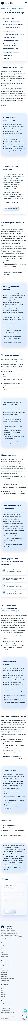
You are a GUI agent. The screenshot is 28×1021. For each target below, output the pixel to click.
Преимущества (7, 55)
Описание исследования (10, 18)
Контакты (3, 994)
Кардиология (4, 972)
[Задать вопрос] (25, 1010)
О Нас (2, 992)
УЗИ (2, 952)
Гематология (4, 966)
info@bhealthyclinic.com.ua (7, 1012)
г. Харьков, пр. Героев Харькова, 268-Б (10, 1003)
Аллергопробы (20, 8)
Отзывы (3, 990)
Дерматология (4, 970)
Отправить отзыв (10, 911)
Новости (3, 996)
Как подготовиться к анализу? (11, 27)
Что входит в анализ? (9, 31)
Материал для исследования (11, 21)
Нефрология (4, 976)
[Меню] (26, 3)
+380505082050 (10, 202)
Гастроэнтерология (5, 965)
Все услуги (3, 945)
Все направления (5, 963)
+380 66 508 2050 (5, 1008)
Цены (2, 988)
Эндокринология (5, 980)
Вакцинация (4, 948)
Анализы (13, 8)
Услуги (8, 8)
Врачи (2, 986)
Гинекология (4, 968)
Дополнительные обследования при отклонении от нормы (13, 44)
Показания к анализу (9, 37)
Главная (3, 8)
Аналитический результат (10, 48)
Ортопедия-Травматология (7, 978)
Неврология (4, 974)
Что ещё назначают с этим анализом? (14, 34)
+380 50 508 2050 (5, 1006)
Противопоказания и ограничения (13, 40)
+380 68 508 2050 (5, 1010)
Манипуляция (4, 956)
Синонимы (6, 58)
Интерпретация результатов (11, 52)
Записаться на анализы (11, 208)
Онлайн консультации (6, 950)
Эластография (4, 954)
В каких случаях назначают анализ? (13, 24)
